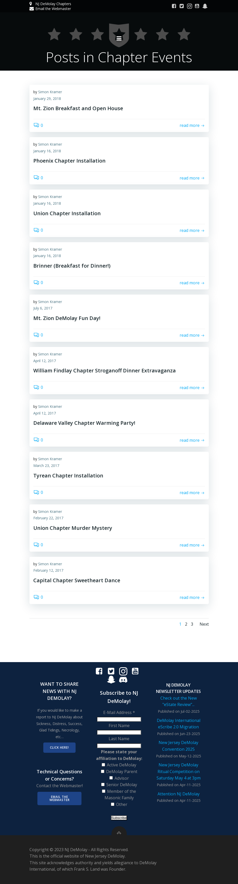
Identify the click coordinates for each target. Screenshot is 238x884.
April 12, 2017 (44, 360)
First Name (119, 725)
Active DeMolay (121, 765)
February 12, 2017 (48, 570)
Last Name (119, 738)
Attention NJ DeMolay (179, 794)
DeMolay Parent (121, 771)
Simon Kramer (50, 91)
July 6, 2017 (42, 308)
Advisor (122, 778)
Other (121, 804)
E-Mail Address (119, 712)
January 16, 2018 (47, 150)
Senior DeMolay (121, 784)
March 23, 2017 (46, 465)
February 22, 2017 (48, 517)
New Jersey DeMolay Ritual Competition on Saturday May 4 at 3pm (179, 771)
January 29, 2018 (47, 98)
